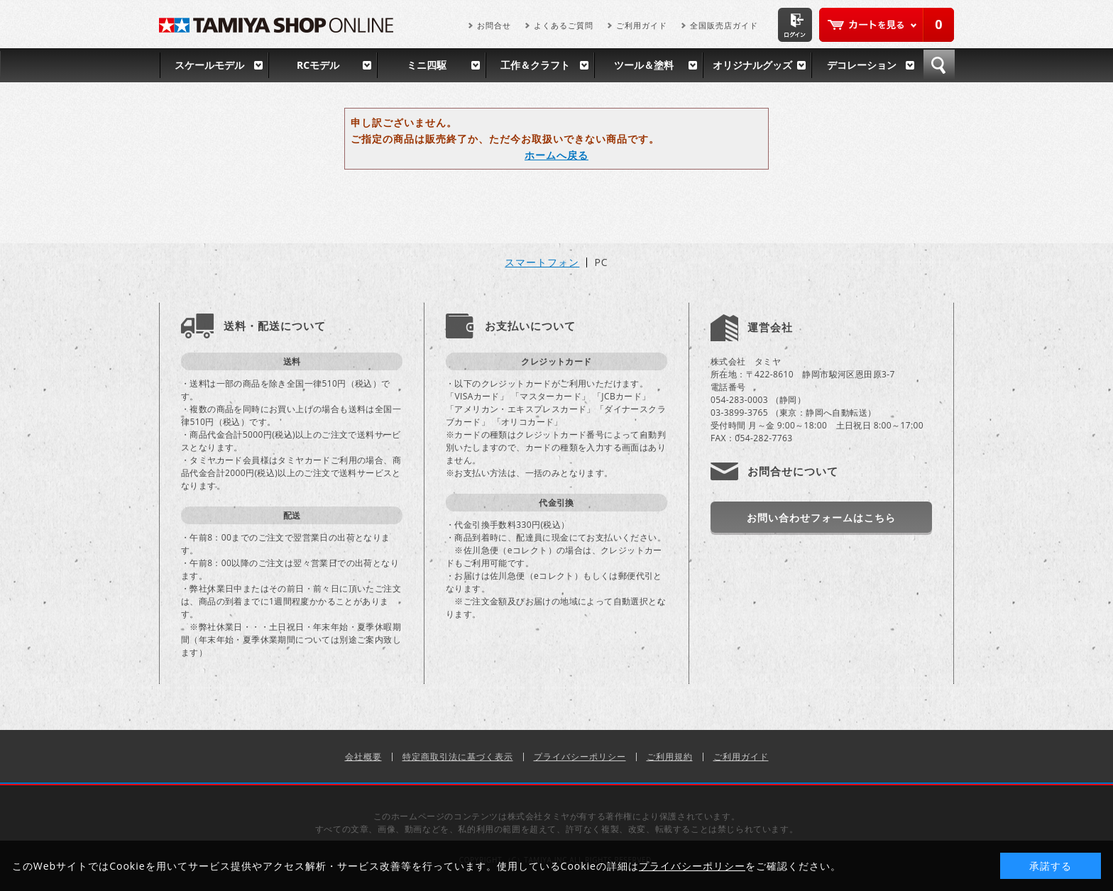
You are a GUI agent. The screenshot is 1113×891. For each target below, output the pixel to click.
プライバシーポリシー (580, 757)
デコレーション (862, 65)
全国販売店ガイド (724, 25)
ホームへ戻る (556, 155)
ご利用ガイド (641, 25)
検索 (939, 65)
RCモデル (318, 65)
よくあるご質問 (563, 25)
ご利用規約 (670, 757)
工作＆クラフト (535, 65)
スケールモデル (209, 65)
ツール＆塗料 (644, 65)
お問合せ (494, 25)
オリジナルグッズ (752, 65)
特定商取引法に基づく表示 (457, 757)
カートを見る (886, 25)
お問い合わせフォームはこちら (821, 517)
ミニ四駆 (426, 65)
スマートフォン (542, 262)
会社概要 (363, 757)
